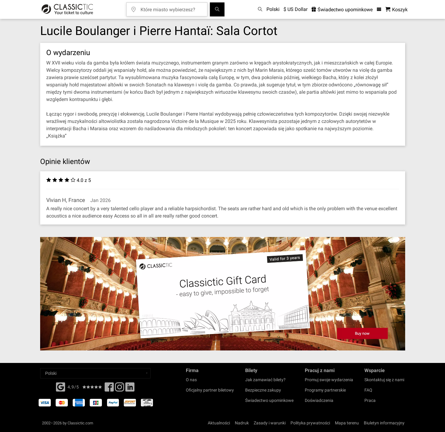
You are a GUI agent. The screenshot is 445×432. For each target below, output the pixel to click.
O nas (191, 379)
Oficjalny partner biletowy (210, 390)
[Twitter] (119, 388)
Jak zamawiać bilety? (265, 379)
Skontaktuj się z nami (384, 379)
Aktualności (219, 422)
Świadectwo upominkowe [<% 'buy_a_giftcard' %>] (342, 9)
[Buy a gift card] (222, 293)
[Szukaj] (217, 9)
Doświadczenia (319, 400)
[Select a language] (95, 373)
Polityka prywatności (310, 422)
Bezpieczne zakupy (263, 390)
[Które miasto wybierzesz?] (171, 7)
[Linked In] (129, 388)
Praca (370, 400)
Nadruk (242, 422)
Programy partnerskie (325, 390)
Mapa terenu (347, 422)
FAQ (368, 390)
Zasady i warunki (270, 422)
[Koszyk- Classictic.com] (396, 9)
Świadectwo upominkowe (269, 400)
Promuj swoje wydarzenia (329, 379)
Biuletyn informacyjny (384, 422)
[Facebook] (60, 386)
